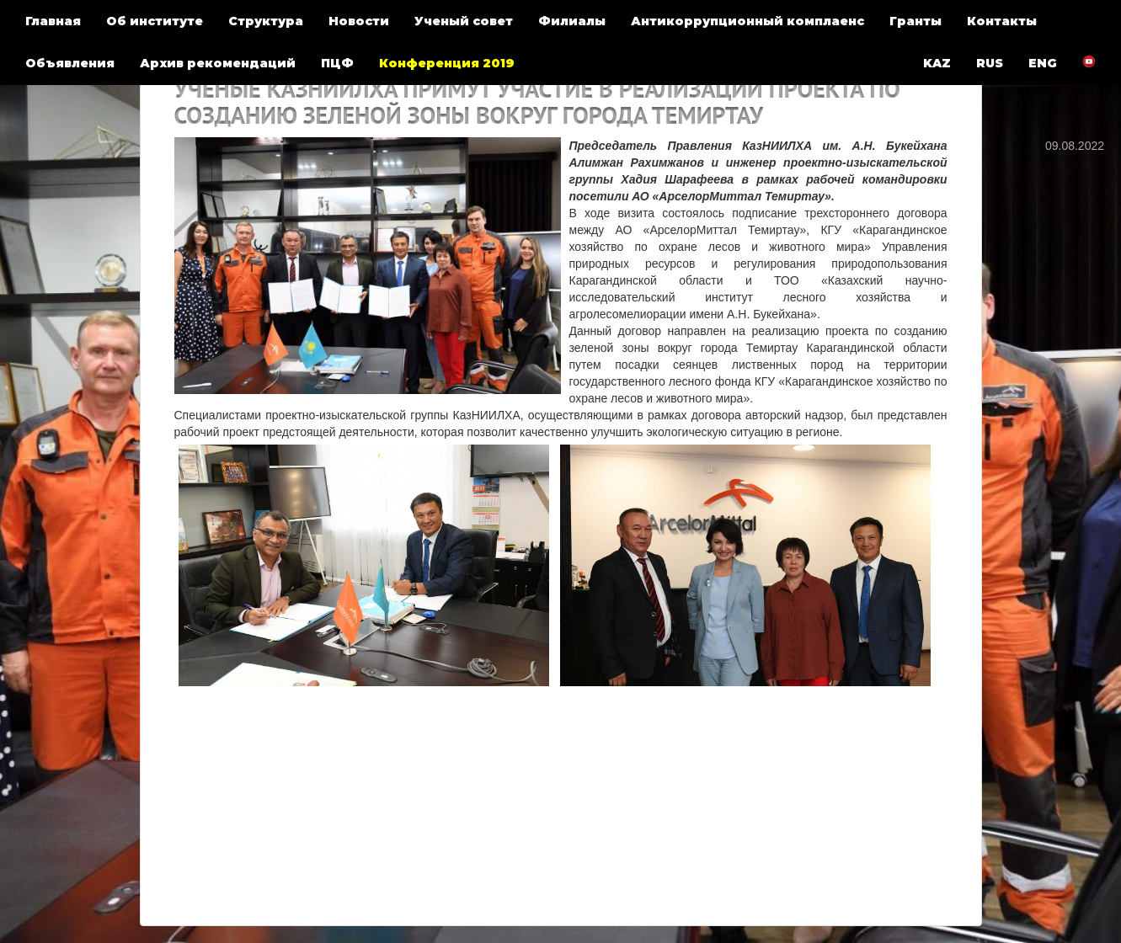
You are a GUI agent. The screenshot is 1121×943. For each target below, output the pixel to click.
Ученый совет (463, 21)
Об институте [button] (154, 21)
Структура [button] (265, 21)
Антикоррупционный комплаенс (747, 21)
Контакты (1002, 21)
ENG (1042, 63)
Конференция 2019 (447, 63)
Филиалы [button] (572, 21)
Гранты (915, 21)
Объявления (70, 63)
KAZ (937, 63)
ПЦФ (337, 63)
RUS (989, 63)
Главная (53, 21)
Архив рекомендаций (218, 63)
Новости (358, 21)
